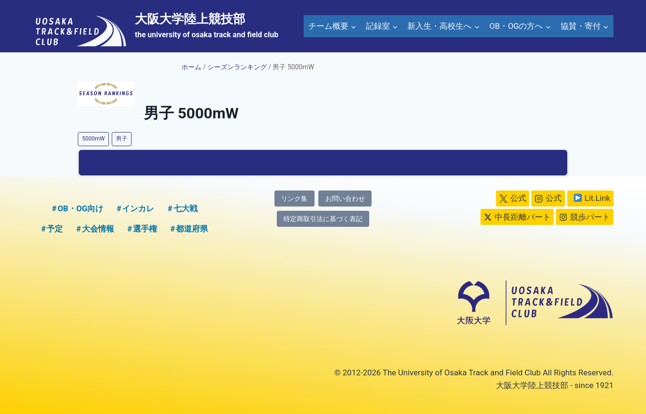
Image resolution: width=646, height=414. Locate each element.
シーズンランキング (237, 67)
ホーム (191, 67)
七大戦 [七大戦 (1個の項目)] (186, 208)
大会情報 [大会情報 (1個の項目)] (98, 228)
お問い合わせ (345, 199)
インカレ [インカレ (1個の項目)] (138, 208)
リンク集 (294, 199)
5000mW (93, 138)
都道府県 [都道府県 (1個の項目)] (192, 228)
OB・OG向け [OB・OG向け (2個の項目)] (80, 208)
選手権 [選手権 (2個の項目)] (145, 228)
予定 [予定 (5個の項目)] (55, 228)
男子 (121, 138)
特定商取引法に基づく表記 (323, 219)
